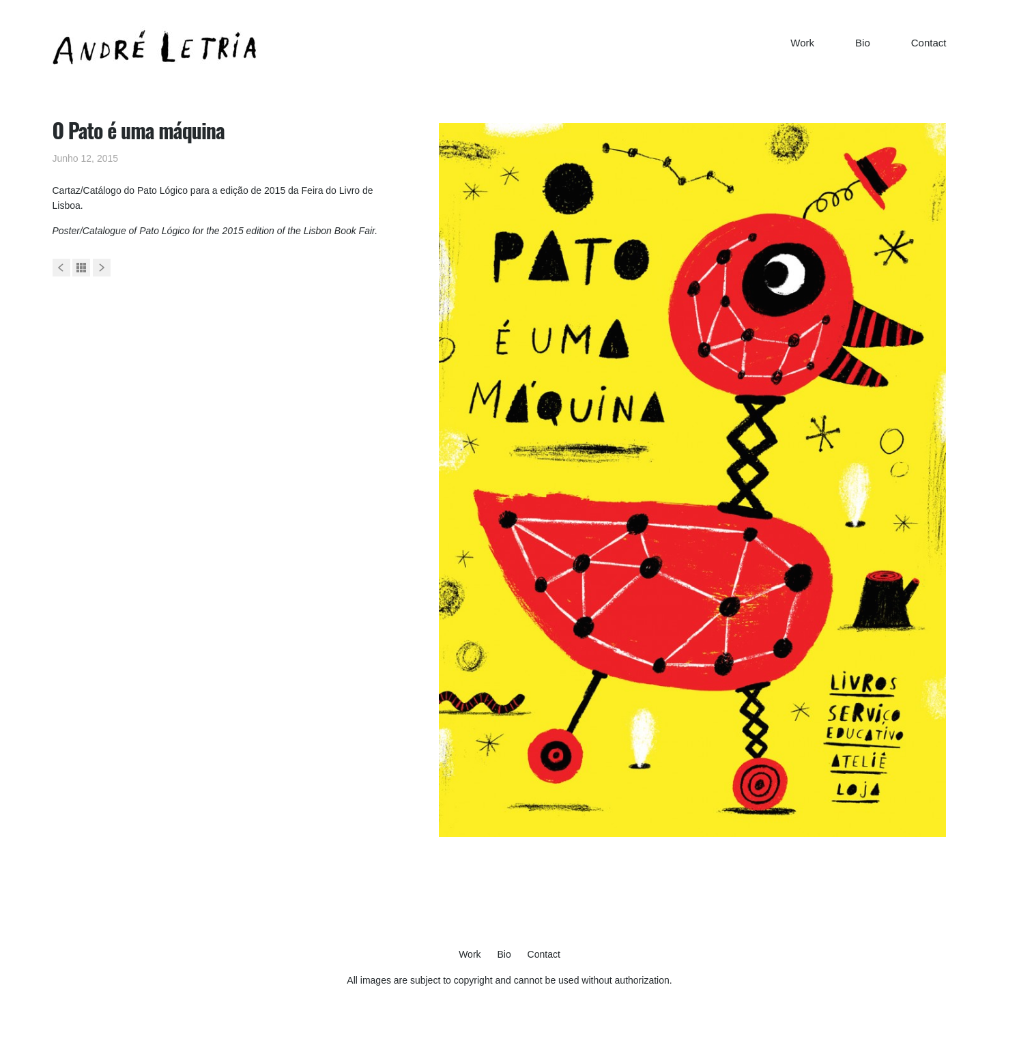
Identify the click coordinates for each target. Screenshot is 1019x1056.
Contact (929, 42)
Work (802, 42)
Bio (862, 42)
